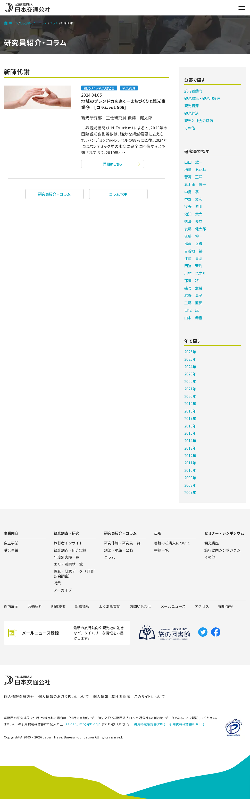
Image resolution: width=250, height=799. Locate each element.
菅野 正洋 (193, 176)
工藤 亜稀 (193, 302)
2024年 (190, 366)
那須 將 (191, 280)
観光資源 (191, 105)
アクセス (202, 606)
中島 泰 (191, 191)
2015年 (190, 433)
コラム (54, 23)
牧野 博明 (193, 206)
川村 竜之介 (195, 273)
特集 (57, 582)
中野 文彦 (193, 199)
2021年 (190, 388)
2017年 (190, 418)
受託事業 (11, 550)
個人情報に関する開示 (111, 696)
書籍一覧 (161, 550)
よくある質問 (109, 606)
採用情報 (225, 606)
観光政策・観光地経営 (202, 98)
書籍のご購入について (172, 542)
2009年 (190, 477)
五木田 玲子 (195, 184)
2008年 (190, 485)
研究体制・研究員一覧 (122, 542)
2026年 (190, 351)
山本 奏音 (193, 317)
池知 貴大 (193, 213)
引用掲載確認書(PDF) (149, 724)
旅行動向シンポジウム (222, 550)
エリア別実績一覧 (68, 564)
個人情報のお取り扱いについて (63, 696)
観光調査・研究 (66, 533)
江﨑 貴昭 (193, 258)
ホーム (11, 23)
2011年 (190, 462)
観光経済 (191, 113)
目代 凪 (191, 310)
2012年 (190, 455)
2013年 (190, 448)
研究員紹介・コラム (34, 23)
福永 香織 (193, 243)
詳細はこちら (112, 164)
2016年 (190, 425)
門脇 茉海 (193, 265)
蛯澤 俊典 (193, 221)
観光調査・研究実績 (70, 550)
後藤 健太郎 (195, 228)
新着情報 (82, 606)
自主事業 (11, 542)
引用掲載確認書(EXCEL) (186, 724)
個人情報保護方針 (19, 696)
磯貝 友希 (193, 288)
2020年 (190, 396)
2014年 (190, 440)
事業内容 (11, 533)
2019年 (190, 403)
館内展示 (11, 606)
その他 (189, 127)
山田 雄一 (193, 162)
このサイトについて (149, 696)
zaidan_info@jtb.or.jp (83, 724)
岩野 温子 (193, 295)
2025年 (190, 359)
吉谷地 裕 (193, 251)
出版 (157, 533)
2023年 (190, 373)
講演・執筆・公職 (118, 550)
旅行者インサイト (68, 542)
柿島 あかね (195, 169)
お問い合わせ (140, 606)
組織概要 (58, 606)
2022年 (190, 381)
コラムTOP (118, 194)
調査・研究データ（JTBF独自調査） (74, 573)
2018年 (190, 411)
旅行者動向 (193, 91)
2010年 (190, 470)
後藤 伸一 (193, 236)
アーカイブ (63, 590)
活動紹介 (35, 606)
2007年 (190, 492)
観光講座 (211, 542)
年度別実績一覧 (66, 557)
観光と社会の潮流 (198, 120)
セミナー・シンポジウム (224, 533)
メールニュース (173, 606)
